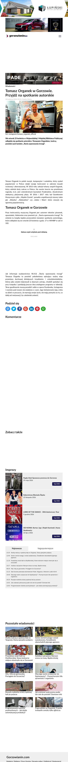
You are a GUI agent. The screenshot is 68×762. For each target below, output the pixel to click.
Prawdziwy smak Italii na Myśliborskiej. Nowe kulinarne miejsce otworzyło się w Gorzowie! (34, 561)
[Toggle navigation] (60, 36)
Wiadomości (10, 86)
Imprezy (10, 469)
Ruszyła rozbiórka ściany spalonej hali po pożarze (26, 579)
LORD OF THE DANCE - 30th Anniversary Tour (41, 512)
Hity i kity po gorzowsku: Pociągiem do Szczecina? (26, 569)
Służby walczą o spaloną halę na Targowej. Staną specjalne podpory (31, 552)
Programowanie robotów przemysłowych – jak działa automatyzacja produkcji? (34, 586)
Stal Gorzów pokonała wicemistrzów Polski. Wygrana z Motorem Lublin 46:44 (34, 572)
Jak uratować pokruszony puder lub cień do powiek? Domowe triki (30, 583)
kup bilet (57, 484)
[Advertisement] (34, 56)
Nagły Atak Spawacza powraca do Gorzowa (40, 478)
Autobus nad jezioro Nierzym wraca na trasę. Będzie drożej (28, 565)
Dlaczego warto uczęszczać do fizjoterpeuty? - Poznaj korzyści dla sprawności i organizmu (34, 576)
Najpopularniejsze (45, 548)
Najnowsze (17, 548)
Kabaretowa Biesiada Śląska (34, 495)
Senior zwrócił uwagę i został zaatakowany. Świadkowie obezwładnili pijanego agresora (34, 557)
